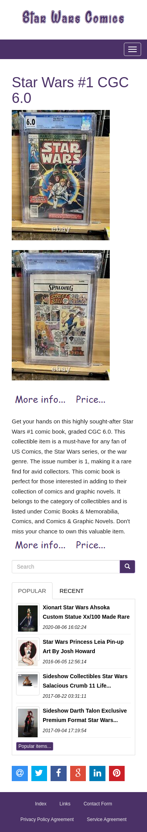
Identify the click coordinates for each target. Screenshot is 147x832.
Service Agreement (107, 819)
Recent (72, 590)
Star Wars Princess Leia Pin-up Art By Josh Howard (83, 646)
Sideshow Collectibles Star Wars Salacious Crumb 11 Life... (85, 681)
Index (40, 804)
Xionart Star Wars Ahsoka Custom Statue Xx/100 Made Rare (86, 612)
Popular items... (34, 746)
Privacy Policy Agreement (47, 819)
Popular (32, 590)
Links (65, 804)
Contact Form (97, 804)
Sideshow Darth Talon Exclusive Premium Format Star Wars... (85, 715)
